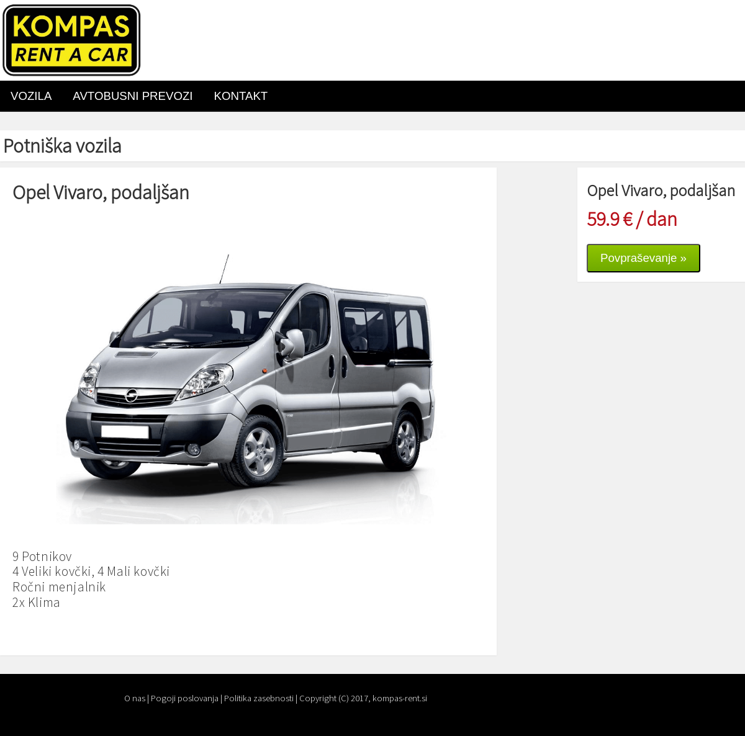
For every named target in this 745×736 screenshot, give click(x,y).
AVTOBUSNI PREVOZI (132, 95)
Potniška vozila (62, 145)
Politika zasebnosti (259, 698)
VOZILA (31, 95)
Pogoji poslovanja (185, 698)
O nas (134, 698)
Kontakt (241, 95)
